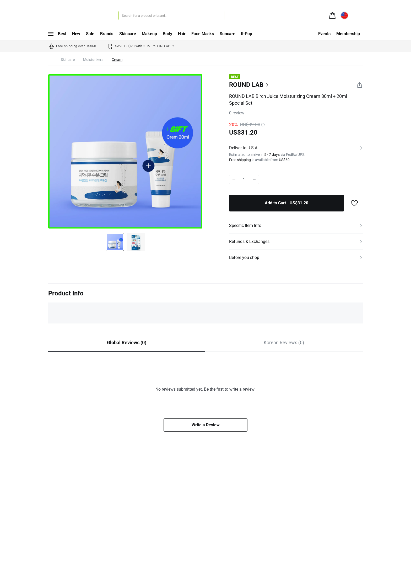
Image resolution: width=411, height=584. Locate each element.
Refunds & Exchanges (249, 241)
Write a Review (206, 424)
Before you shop (244, 257)
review (236, 112)
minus (234, 179)
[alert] (332, 15)
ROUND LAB (246, 84)
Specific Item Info (245, 225)
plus (254, 179)
